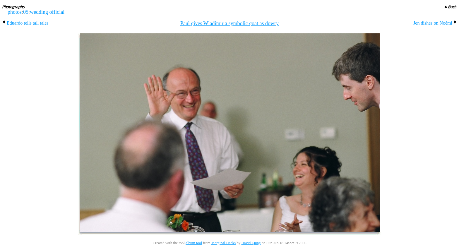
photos (15, 12)
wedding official (47, 12)
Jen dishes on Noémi (435, 22)
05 (25, 12)
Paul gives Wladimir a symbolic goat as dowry (229, 23)
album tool (194, 243)
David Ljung (251, 243)
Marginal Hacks (223, 243)
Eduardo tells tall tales (25, 22)
